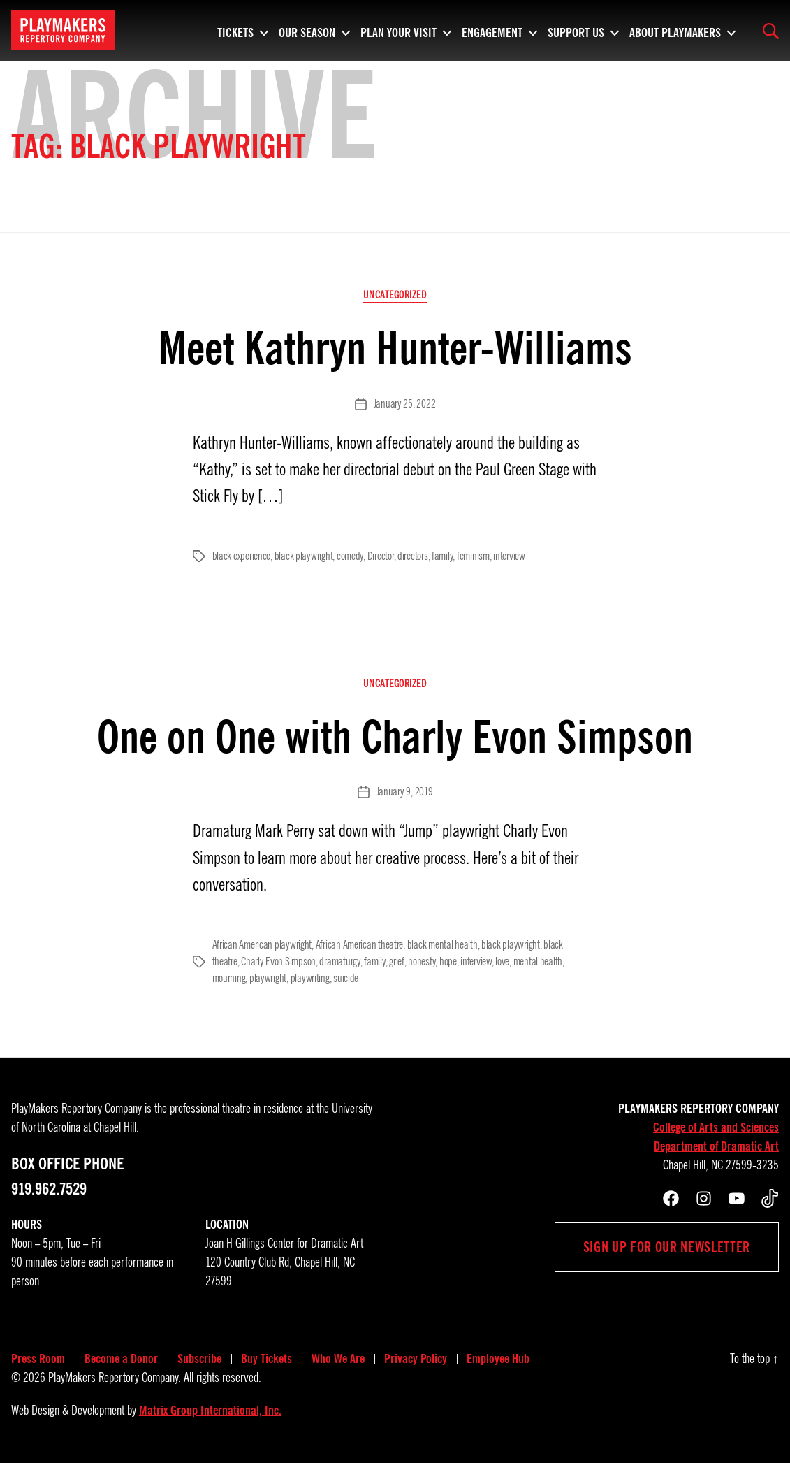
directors (412, 556)
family (442, 556)
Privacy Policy (415, 1358)
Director (380, 556)
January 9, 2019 (404, 792)
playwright (267, 979)
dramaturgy (339, 962)
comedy (350, 556)
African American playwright (262, 945)
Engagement (492, 30)
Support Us (576, 30)
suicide (345, 979)
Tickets (235, 30)
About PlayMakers (675, 30)
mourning (229, 979)
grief (396, 962)
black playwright (304, 556)
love (502, 962)
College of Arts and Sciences (716, 1127)
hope (448, 962)
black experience (241, 556)
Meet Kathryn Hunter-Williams (395, 348)
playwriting (310, 979)
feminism (473, 556)
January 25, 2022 (405, 404)
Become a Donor (121, 1358)
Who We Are (338, 1358)
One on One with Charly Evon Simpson (395, 737)
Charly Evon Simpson (278, 962)
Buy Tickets (266, 1358)
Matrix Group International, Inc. (210, 1410)
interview (509, 556)
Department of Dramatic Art (716, 1146)
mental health (538, 962)
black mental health (442, 945)
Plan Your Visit (398, 30)
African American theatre (360, 945)
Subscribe (199, 1358)
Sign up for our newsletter (666, 1247)
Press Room (38, 1358)
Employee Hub (498, 1358)
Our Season (307, 30)
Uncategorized (394, 295)
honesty (421, 962)
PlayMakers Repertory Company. (114, 1377)
